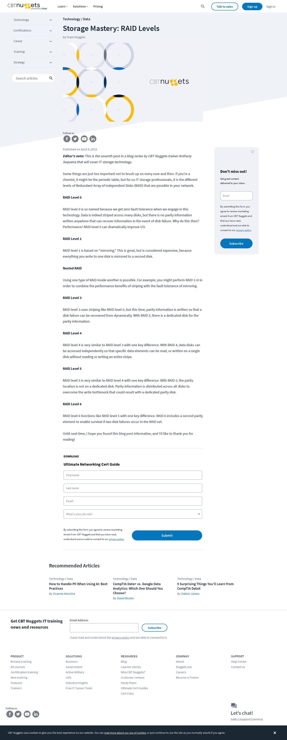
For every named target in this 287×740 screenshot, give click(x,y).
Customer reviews (132, 677)
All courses (18, 667)
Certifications (33, 31)
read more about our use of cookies (125, 732)
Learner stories (131, 667)
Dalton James (190, 594)
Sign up (252, 6)
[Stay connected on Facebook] (67, 139)
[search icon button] (51, 78)
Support (245, 719)
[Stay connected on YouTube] (85, 139)
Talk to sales (225, 6)
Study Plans (128, 683)
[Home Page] (27, 6)
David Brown (125, 598)
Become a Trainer (187, 677)
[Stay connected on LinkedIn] (93, 139)
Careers (181, 672)
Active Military (75, 672)
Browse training (21, 661)
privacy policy (116, 539)
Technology (33, 20)
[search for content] (202, 6)
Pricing (98, 6)
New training (19, 677)
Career (33, 41)
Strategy (33, 63)
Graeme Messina (64, 594)
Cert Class (127, 693)
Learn (61, 6)
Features (16, 683)
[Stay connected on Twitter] (76, 139)
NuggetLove (184, 667)
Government (74, 667)
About (180, 661)
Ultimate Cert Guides (134, 688)
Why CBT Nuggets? (133, 672)
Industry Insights (77, 683)
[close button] (253, 152)
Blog (124, 661)
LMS (68, 677)
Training (33, 52)
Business (72, 661)
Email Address (79, 620)
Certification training (24, 672)
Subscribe (236, 243)
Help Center (239, 661)
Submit (167, 535)
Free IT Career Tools (79, 688)
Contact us (238, 667)
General (257, 719)
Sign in (270, 6)
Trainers (16, 688)
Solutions (79, 6)
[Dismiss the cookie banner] (274, 732)
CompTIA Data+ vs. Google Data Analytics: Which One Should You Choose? (138, 588)
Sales (234, 719)
